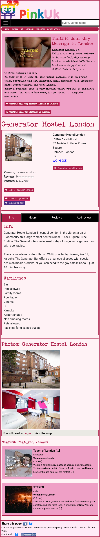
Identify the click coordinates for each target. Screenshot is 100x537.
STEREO (38, 487)
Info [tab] (11, 217)
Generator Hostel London (68, 168)
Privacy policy (55, 527)
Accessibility (40, 527)
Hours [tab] (33, 217)
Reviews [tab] (57, 217)
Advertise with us (23, 527)
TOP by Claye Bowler (16, 198)
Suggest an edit (14, 203)
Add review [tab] (84, 217)
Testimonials (70, 527)
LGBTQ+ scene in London (19, 190)
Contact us (7, 527)
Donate (82, 527)
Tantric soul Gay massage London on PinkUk (32, 103)
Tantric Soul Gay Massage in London (28, 111)
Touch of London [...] (46, 450)
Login (27, 433)
